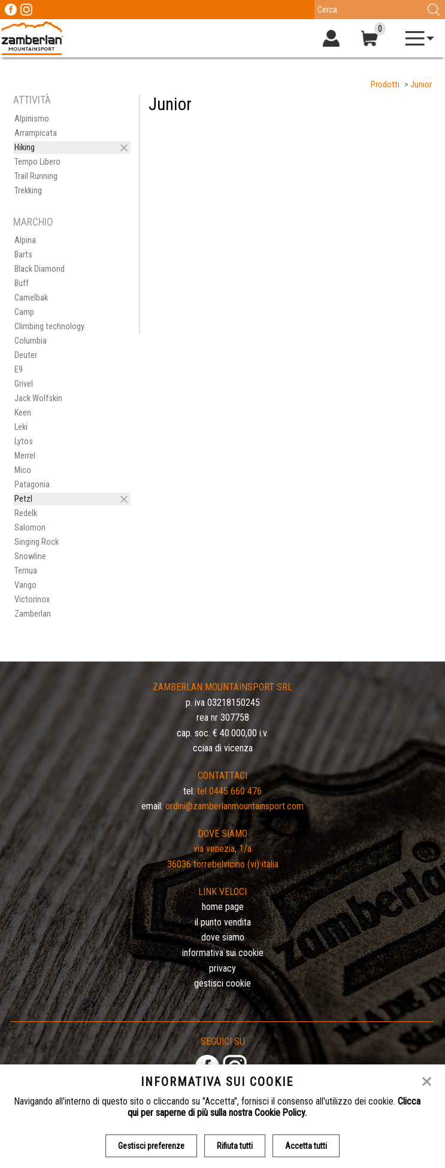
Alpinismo (31, 119)
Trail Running (35, 176)
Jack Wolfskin (38, 398)
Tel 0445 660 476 (229, 791)
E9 (18, 370)
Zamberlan (32, 614)
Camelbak (31, 298)
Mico (22, 470)
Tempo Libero (37, 162)
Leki (21, 427)
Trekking (28, 191)
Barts (23, 255)
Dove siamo (222, 937)
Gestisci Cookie (222, 983)
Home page (223, 906)
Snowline (30, 556)
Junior (421, 85)
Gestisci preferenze (151, 1146)
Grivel (23, 384)
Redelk (25, 513)
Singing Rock (36, 542)
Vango (25, 585)
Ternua (25, 571)
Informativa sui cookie (223, 952)
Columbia (30, 341)
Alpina (25, 240)
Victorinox (32, 599)
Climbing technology (49, 326)
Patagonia (32, 485)
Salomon (30, 528)
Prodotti (385, 85)
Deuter (25, 355)
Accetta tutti (306, 1146)
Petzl (23, 499)
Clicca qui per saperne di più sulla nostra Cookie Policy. (274, 1107)
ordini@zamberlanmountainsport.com (234, 806)
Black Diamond (39, 269)
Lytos (23, 441)
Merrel (24, 456)
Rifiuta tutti (235, 1146)
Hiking (24, 147)
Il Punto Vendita (223, 922)
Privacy (222, 968)
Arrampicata (35, 133)
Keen (22, 413)
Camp (24, 312)
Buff (21, 283)
